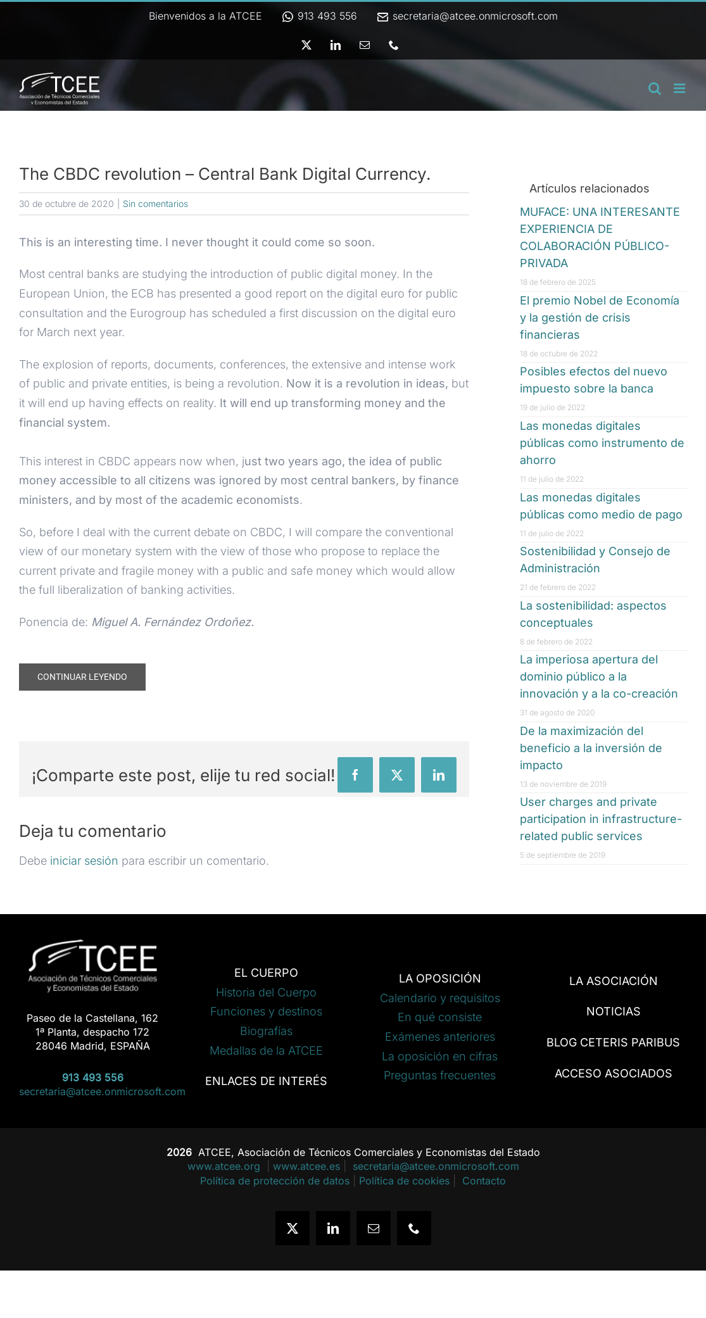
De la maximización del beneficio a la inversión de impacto (591, 748)
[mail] (373, 1228)
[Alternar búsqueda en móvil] (654, 88)
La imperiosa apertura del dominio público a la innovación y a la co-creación (599, 676)
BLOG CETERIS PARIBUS (613, 1042)
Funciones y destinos (266, 1011)
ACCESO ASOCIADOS (613, 1073)
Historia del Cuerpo (266, 992)
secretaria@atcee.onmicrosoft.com (467, 15)
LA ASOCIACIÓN (613, 981)
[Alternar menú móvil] (680, 88)
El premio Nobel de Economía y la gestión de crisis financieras (599, 317)
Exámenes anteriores (440, 1036)
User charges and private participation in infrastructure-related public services (601, 819)
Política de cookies (404, 1180)
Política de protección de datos (275, 1180)
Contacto (484, 1180)
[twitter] (292, 1228)
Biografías (266, 1031)
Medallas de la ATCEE (266, 1050)
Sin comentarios (155, 203)
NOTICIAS (613, 1011)
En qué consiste (440, 1017)
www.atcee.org (225, 1166)
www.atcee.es (306, 1166)
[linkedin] (333, 1228)
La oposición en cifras (440, 1056)
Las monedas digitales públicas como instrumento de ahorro (602, 443)
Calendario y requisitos (440, 998)
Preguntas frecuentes (440, 1075)
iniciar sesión (86, 860)
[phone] (414, 1228)
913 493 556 (319, 15)
